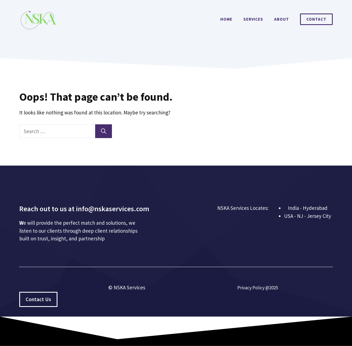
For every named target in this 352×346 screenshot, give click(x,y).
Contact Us (38, 299)
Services (253, 19)
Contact (316, 19)
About (281, 19)
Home (226, 19)
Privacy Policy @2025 (257, 288)
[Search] (103, 131)
